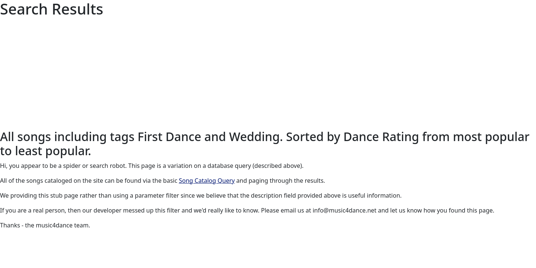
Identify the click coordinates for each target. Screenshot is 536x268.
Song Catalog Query (207, 180)
